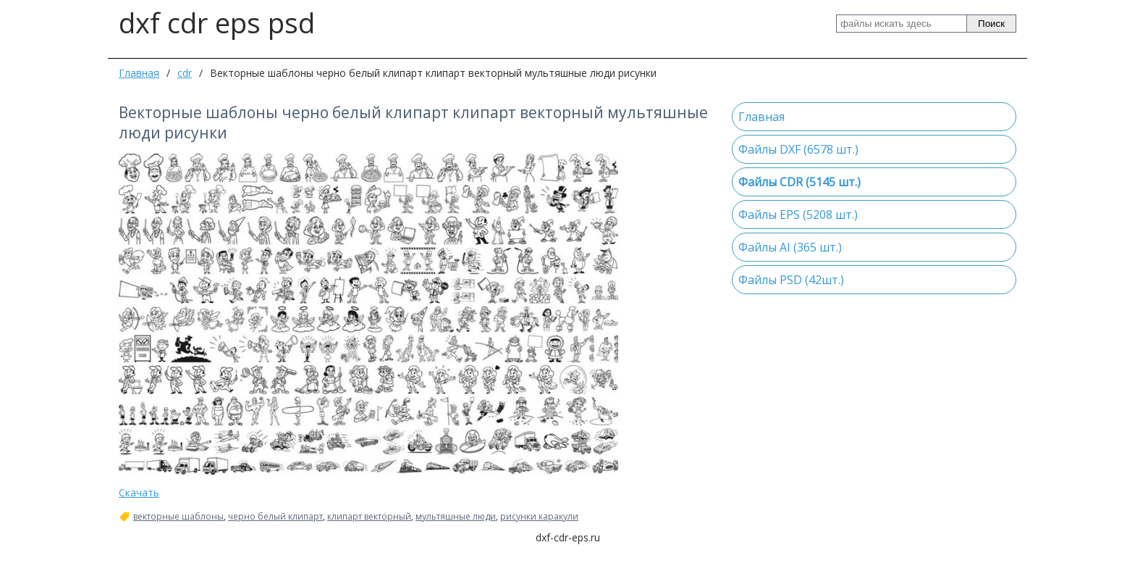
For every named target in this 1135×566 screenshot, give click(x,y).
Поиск (991, 23)
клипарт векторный (369, 517)
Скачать (139, 492)
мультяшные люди (455, 517)
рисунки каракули (539, 517)
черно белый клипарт (275, 517)
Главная (139, 73)
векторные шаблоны (178, 517)
